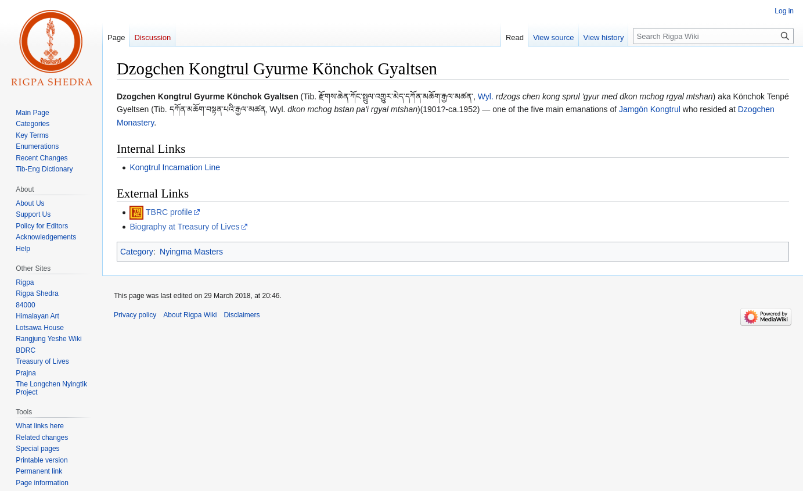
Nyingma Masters (191, 251)
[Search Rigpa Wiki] (713, 36)
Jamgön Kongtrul (649, 109)
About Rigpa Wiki (190, 315)
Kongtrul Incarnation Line (174, 167)
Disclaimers (242, 315)
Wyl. (486, 96)
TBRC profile (169, 212)
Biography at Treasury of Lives (184, 226)
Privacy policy (135, 315)
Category (136, 251)
